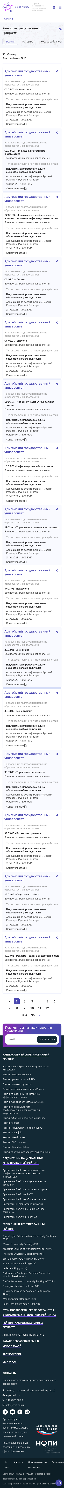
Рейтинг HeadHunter (14, 1137)
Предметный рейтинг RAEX (18, 1194)
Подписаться (47, 1039)
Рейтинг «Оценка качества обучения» (23, 1102)
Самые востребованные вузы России (23, 1089)
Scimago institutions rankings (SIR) (21, 1286)
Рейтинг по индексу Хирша (17, 1084)
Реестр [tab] (10, 41)
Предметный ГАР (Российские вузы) (23, 1204)
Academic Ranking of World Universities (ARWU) (28, 1249)
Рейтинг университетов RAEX (19, 1079)
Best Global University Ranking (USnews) (24, 1258)
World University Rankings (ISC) (19, 1299)
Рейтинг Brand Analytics (16, 1147)
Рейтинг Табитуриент (14, 1142)
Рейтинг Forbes (11, 1122)
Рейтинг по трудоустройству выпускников (26, 1152)
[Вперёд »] (39, 1015)
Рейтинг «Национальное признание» (23, 1127)
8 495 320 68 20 (14, 1400)
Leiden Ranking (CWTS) (15, 1268)
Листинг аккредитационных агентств (23, 1334)
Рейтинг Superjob (12, 1132)
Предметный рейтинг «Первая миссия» (24, 1199)
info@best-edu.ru (15, 1405)
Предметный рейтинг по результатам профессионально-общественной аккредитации (24, 1173)
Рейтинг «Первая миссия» (17, 1074)
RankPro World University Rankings (21, 1303)
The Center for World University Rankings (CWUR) (29, 1281)
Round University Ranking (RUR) (19, 1263)
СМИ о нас (10, 1361)
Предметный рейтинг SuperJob (20, 1217)
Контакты (18, 1462)
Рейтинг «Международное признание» (24, 1118)
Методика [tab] (27, 41)
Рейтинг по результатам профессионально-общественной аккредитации (21, 1109)
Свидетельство (16, 123)
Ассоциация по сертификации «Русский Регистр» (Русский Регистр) (29, 113)
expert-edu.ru (13, 1395)
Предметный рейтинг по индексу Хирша (25, 1189)
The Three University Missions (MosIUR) (23, 1253)
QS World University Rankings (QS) (21, 1244)
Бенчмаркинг (12, 1353)
